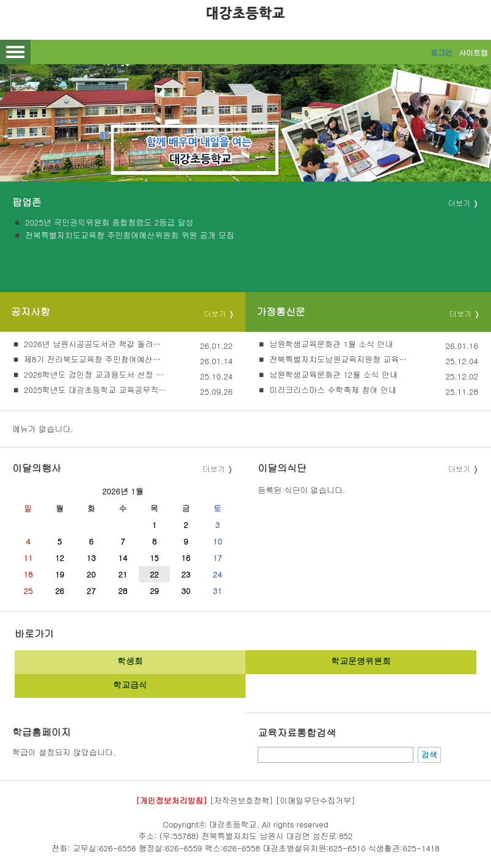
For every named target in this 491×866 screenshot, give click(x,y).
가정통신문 (280, 311)
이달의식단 (282, 468)
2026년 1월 (123, 491)
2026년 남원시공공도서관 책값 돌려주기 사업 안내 (95, 344)
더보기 (459, 202)
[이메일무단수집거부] (315, 800)
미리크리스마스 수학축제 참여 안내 (332, 389)
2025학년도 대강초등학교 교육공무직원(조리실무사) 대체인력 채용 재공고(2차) (95, 389)
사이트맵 (473, 52)
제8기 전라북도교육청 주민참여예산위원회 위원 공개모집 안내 (95, 359)
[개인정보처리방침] (171, 800)
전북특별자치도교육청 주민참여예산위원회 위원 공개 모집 (129, 235)
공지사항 (30, 311)
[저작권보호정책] (242, 800)
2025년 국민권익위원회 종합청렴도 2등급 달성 (109, 222)
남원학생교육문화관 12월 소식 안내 (333, 374)
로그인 (442, 52)
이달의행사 (36, 468)
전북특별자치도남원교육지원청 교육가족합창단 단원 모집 (341, 359)
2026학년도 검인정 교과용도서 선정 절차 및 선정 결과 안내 (95, 374)
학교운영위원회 (361, 661)
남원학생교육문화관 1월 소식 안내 (331, 344)
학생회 (130, 661)
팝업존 (27, 201)
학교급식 (130, 684)
